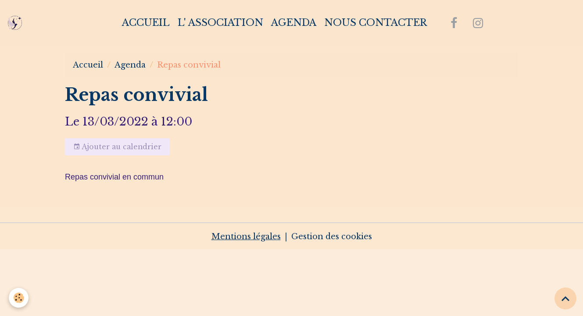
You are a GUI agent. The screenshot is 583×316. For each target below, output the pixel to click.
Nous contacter (375, 23)
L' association (220, 23)
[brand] (17, 23)
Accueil (146, 23)
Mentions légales (246, 236)
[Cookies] (19, 298)
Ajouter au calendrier (117, 147)
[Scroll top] (565, 298)
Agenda (293, 23)
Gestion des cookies (331, 236)
